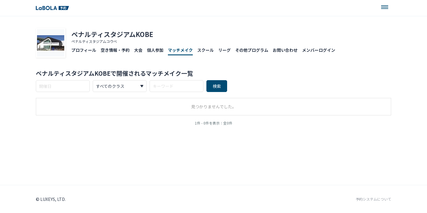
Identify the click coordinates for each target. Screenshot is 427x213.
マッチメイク (180, 50)
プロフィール (83, 50)
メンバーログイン (318, 50)
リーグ (224, 50)
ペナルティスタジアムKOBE (112, 34)
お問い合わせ (285, 50)
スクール (205, 50)
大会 (138, 50)
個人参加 (155, 50)
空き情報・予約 (115, 50)
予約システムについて (373, 199)
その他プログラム (251, 50)
